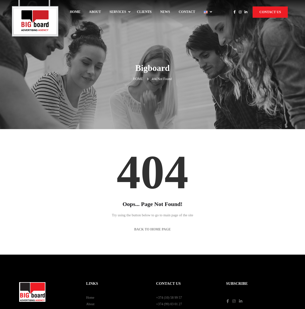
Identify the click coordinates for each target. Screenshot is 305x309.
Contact (187, 12)
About (95, 12)
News (165, 12)
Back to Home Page (152, 181)
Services (118, 12)
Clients (144, 12)
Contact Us (270, 12)
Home (75, 12)
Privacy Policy (236, 271)
